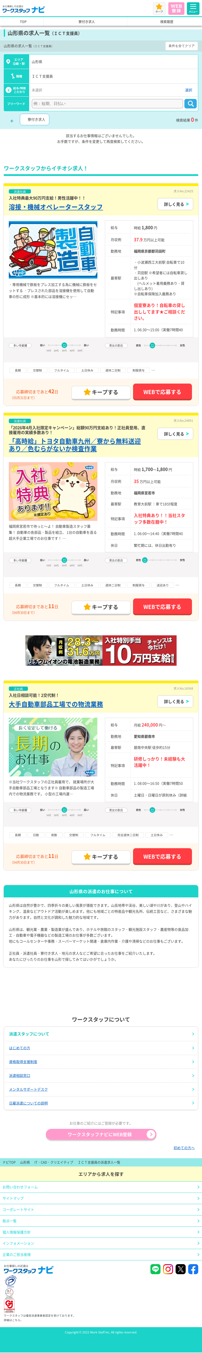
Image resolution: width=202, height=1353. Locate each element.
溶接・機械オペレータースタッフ (56, 206)
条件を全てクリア (182, 46)
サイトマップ (13, 1198)
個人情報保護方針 (17, 1232)
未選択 (37, 89)
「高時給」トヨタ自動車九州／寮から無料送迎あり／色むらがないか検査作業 (75, 445)
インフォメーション (18, 1243)
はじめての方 (19, 1047)
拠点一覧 (10, 1220)
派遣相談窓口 (19, 1075)
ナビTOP (9, 1162)
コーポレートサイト (18, 1209)
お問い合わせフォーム (20, 1186)
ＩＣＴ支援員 (42, 76)
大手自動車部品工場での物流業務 (56, 704)
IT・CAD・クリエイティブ (53, 1162)
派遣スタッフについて (29, 1034)
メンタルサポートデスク (28, 1089)
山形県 (37, 61)
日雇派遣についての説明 (28, 1102)
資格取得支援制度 (23, 1061)
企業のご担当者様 (17, 1254)
